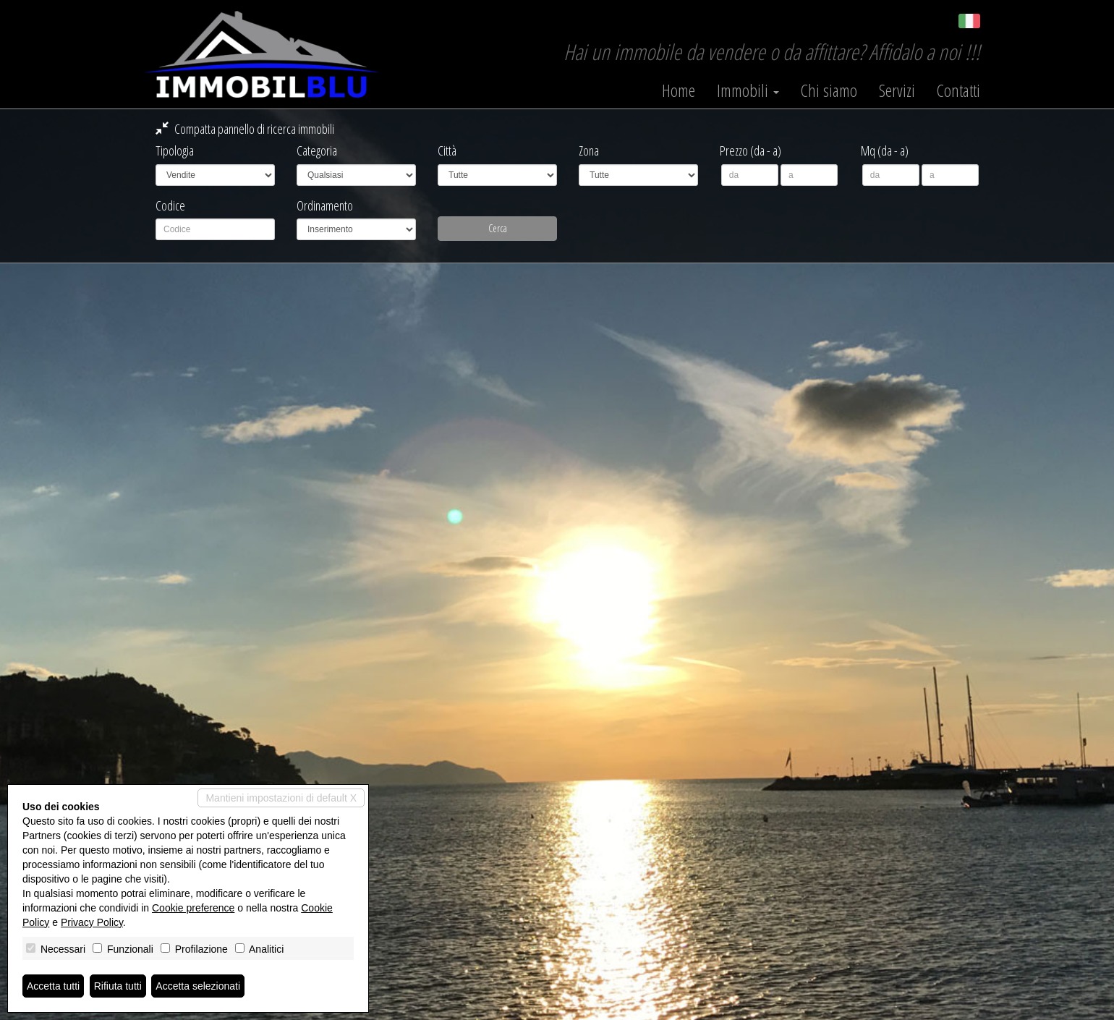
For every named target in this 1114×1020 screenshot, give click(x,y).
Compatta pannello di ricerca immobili (245, 128)
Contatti (958, 90)
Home (678, 90)
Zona (589, 150)
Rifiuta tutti (118, 986)
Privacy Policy (92, 922)
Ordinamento (325, 205)
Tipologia (175, 150)
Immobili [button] (748, 90)
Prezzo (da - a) (750, 150)
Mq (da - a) (885, 150)
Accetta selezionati (198, 986)
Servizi (897, 90)
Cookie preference (193, 908)
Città (447, 150)
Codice (170, 205)
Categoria (317, 150)
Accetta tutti (53, 986)
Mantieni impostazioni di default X (281, 798)
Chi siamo (829, 90)
